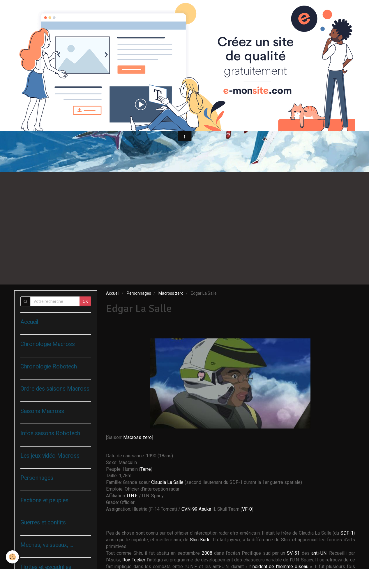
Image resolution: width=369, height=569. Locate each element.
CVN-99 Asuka (196, 509)
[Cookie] (12, 556)
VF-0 (247, 509)
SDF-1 (347, 533)
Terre (145, 469)
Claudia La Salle (167, 482)
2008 (208, 553)
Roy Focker (133, 560)
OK (85, 301)
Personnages (139, 293)
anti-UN (318, 553)
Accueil (112, 293)
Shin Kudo (200, 539)
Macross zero (170, 293)
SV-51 (293, 553)
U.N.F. (133, 495)
